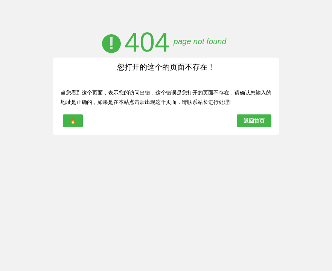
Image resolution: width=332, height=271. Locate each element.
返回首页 (254, 121)
